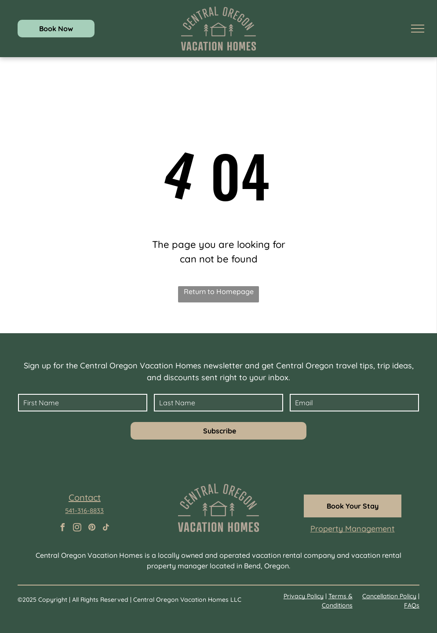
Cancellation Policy (389, 596)
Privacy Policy (304, 596)
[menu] (417, 28)
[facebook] (63, 528)
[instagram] (77, 528)
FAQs (411, 605)
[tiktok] (106, 528)
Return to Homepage (219, 291)
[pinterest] (92, 528)
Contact (85, 497)
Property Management (352, 529)
